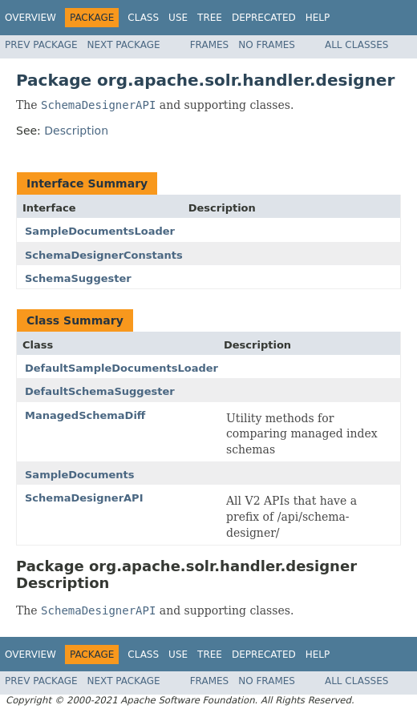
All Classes (356, 44)
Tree (209, 17)
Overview (30, 17)
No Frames (266, 44)
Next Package (123, 44)
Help (318, 17)
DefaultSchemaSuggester (100, 391)
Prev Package (41, 44)
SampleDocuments (80, 475)
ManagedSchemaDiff (85, 415)
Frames (209, 44)
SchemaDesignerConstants (104, 255)
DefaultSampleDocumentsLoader (121, 368)
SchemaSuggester (78, 278)
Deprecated (264, 17)
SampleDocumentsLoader (100, 231)
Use (178, 17)
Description (76, 130)
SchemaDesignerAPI (84, 498)
